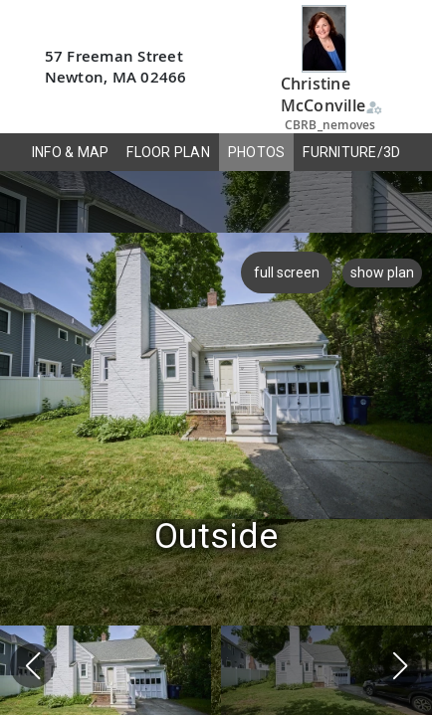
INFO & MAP (70, 152)
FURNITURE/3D (351, 152)
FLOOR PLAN (168, 152)
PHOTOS (257, 152)
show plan (382, 272)
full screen (285, 272)
